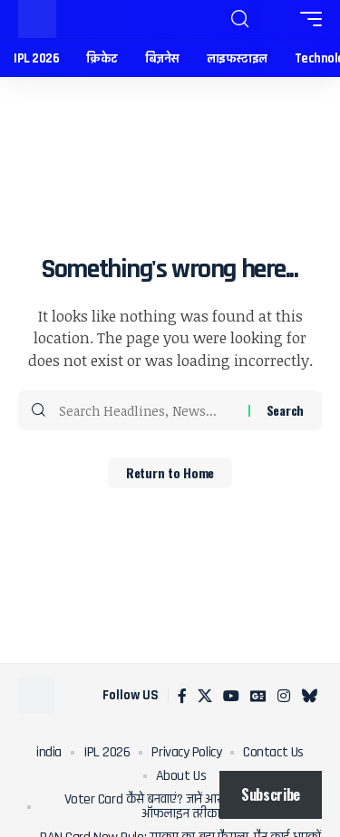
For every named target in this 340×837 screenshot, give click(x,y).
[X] (205, 696)
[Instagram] (284, 696)
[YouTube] (231, 696)
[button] (240, 19)
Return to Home (170, 472)
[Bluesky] (309, 696)
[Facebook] (182, 696)
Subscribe (270, 794)
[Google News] (258, 696)
